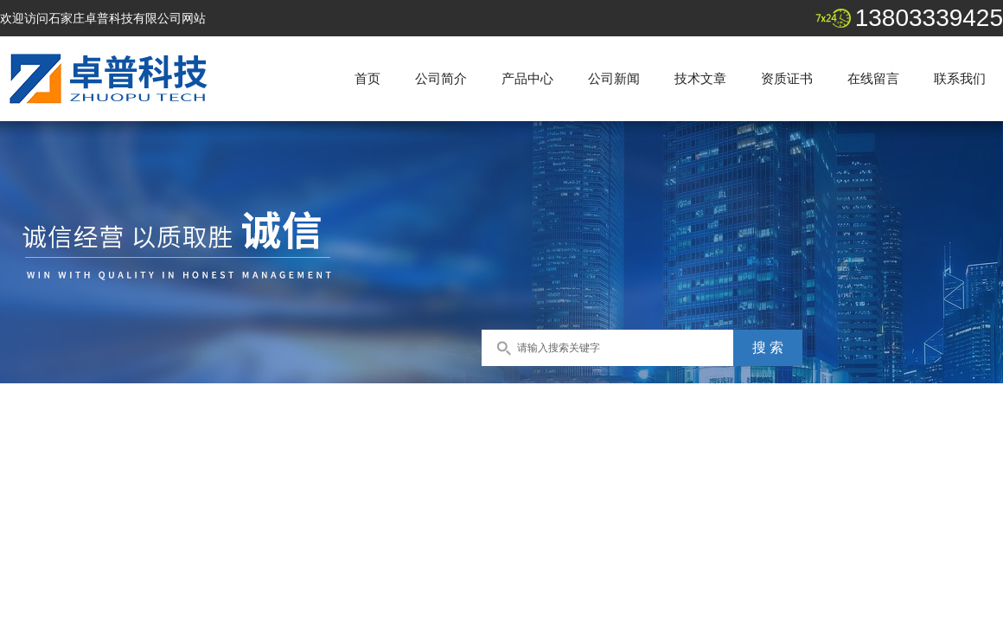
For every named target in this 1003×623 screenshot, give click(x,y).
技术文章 (700, 78)
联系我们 (960, 78)
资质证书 (787, 78)
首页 (367, 78)
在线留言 (873, 78)
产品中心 (527, 78)
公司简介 (441, 78)
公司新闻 (614, 78)
